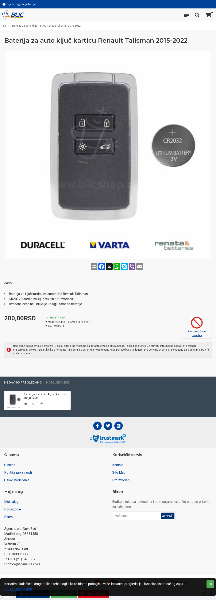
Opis (8, 283)
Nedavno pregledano (23, 382)
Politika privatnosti (18, 589)
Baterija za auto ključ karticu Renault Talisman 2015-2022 (46, 394)
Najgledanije (57, 382)
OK (210, 584)
